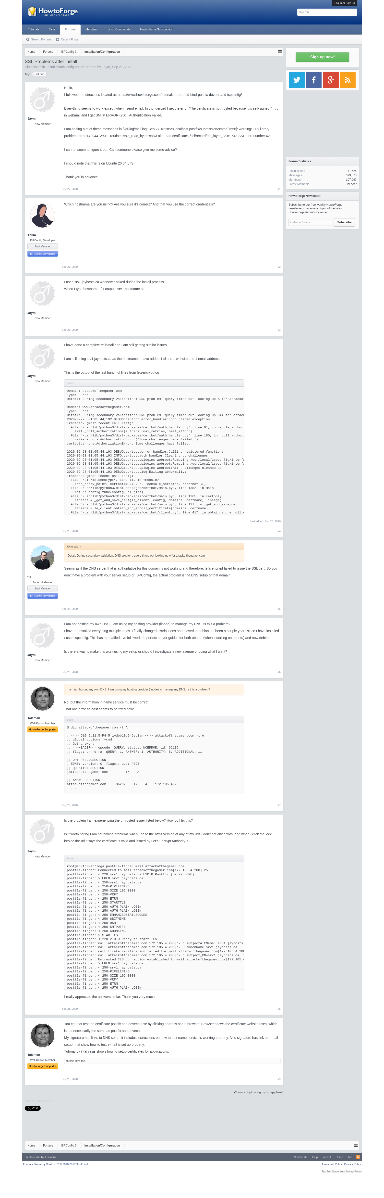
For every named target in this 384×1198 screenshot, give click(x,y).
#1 (279, 189)
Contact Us (300, 1157)
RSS (358, 1157)
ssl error (39, 74)
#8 (279, 1008)
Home (339, 1157)
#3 (279, 329)
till (29, 577)
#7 (279, 805)
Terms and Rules (332, 1164)
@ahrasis (88, 1051)
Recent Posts (69, 39)
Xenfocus (50, 1157)
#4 (279, 531)
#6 (279, 672)
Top (350, 1157)
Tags (52, 29)
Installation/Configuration (65, 67)
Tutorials (33, 29)
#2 (279, 266)
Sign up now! (322, 57)
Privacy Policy (352, 1164)
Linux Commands (119, 29)
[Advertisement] (322, 262)
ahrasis (70, 1060)
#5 (279, 608)
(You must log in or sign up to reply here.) (258, 1092)
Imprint (327, 1157)
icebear (352, 184)
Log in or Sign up (345, 2)
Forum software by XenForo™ (57, 1164)
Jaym (106, 67)
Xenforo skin (32, 1157)
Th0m (31, 235)
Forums (70, 29)
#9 (279, 1079)
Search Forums (41, 39)
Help (315, 1157)
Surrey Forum (354, 1171)
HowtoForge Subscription (156, 29)
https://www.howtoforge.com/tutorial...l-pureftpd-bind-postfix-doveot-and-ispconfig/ (180, 95)
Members (91, 29)
